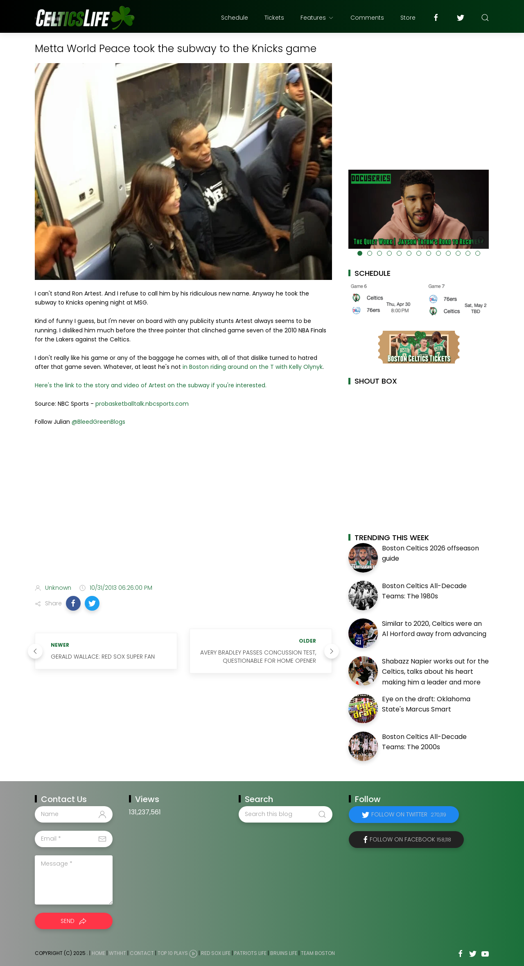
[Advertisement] (183, 512)
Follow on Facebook (410, 839)
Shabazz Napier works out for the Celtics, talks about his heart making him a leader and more (435, 672)
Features (317, 18)
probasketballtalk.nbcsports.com (142, 404)
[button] (73, 603)
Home (98, 953)
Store (408, 18)
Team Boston (318, 953)
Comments (367, 18)
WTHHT (117, 953)
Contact (142, 953)
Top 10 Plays (173, 953)
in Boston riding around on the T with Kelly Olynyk (253, 367)
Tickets (274, 18)
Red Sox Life (215, 953)
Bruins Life (283, 953)
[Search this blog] (285, 814)
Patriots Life (250, 953)
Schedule (234, 18)
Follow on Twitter (408, 814)
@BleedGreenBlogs (98, 422)
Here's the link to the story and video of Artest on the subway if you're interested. (151, 385)
